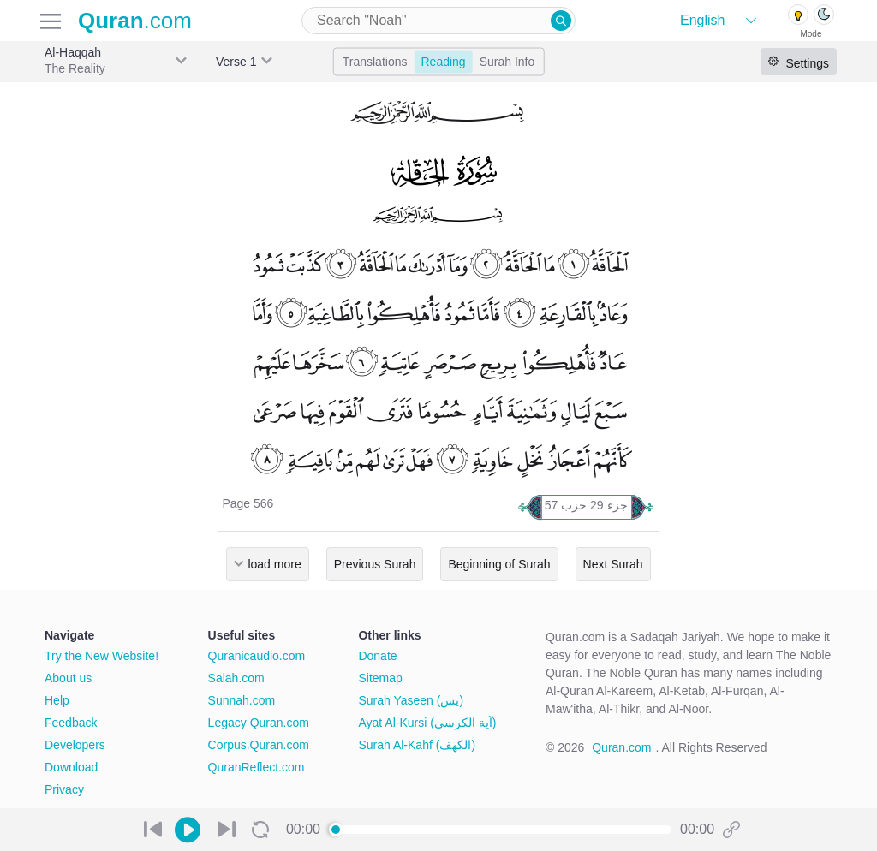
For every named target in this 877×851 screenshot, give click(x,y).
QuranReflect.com (256, 767)
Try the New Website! (101, 656)
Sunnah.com (242, 700)
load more (274, 564)
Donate (377, 656)
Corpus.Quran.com (258, 745)
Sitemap (380, 678)
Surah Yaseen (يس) (410, 700)
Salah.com (236, 678)
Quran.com (621, 747)
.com (135, 20)
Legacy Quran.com (258, 722)
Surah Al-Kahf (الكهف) (416, 745)
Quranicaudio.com (257, 656)
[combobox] (438, 20)
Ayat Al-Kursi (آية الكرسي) (427, 722)
